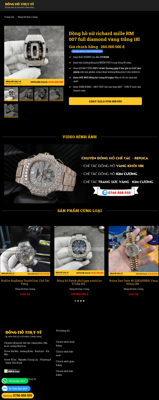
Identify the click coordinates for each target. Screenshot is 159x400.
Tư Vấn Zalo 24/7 (18, 388)
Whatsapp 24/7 (17, 381)
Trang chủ (9, 17)
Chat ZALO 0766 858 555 (105, 101)
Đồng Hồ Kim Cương (28, 17)
